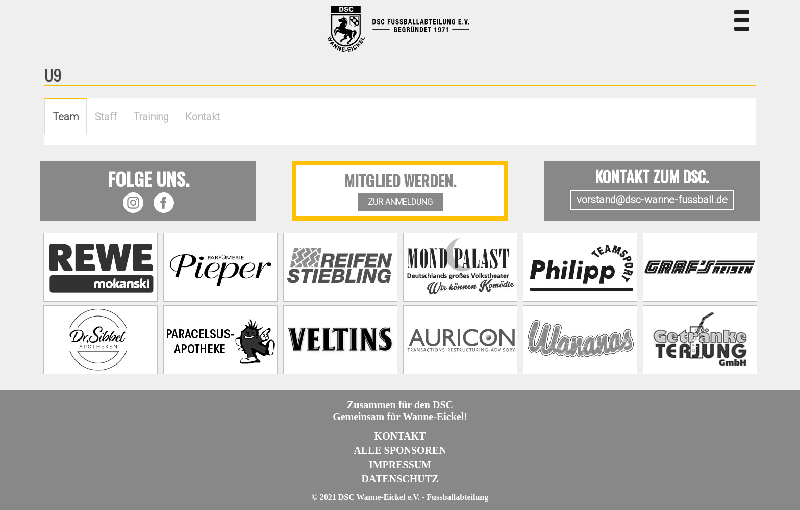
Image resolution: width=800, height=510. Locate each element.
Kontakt (202, 117)
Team (66, 117)
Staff (106, 117)
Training (151, 117)
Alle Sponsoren (400, 450)
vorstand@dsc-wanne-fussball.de (652, 199)
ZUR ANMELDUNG (400, 202)
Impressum (400, 464)
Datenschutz (400, 478)
